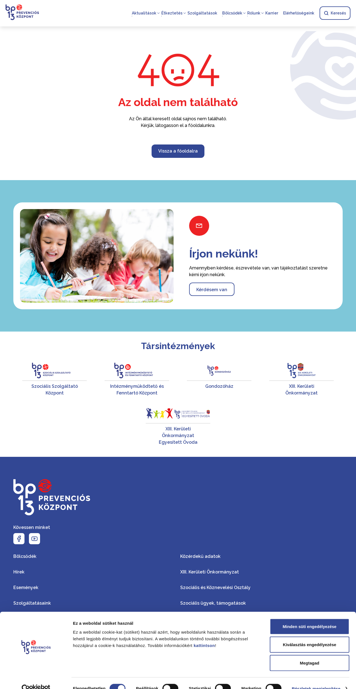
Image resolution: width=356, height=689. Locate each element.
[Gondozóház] (219, 380)
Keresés (335, 13)
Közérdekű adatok (200, 556)
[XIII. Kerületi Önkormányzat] (301, 380)
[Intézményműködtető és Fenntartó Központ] (137, 380)
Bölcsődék (232, 13)
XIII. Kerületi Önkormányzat (209, 572)
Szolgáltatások (202, 13)
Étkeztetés (171, 13)
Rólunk (253, 13)
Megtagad (309, 652)
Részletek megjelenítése (316, 678)
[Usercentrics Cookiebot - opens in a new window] (36, 678)
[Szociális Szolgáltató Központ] (54, 380)
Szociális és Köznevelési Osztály (215, 587)
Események (25, 587)
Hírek (18, 572)
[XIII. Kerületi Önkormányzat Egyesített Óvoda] (178, 425)
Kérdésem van (211, 289)
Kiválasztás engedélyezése (309, 634)
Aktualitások (144, 13)
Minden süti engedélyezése (309, 616)
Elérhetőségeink (298, 13)
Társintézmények (178, 346)
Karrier (271, 13)
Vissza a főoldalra (178, 151)
